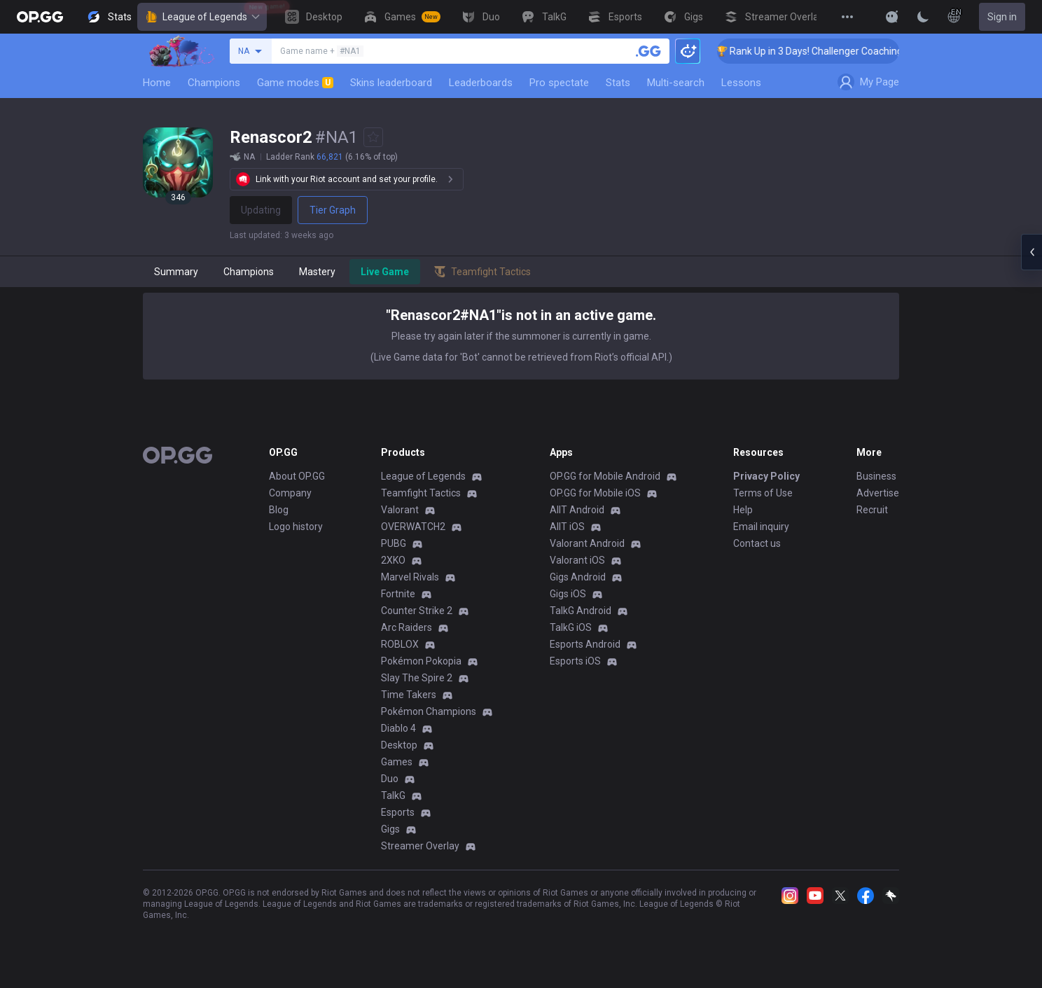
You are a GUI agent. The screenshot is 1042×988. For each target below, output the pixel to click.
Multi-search (675, 82)
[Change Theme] (923, 17)
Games (396, 761)
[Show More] (892, 17)
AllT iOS (567, 526)
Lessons (741, 82)
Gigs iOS (568, 593)
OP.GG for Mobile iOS (595, 493)
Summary (176, 271)
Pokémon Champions (428, 711)
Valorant (400, 509)
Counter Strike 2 (416, 610)
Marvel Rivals (410, 577)
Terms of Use (763, 493)
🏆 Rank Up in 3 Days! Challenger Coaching (821, 51)
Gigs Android (578, 577)
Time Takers (408, 694)
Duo (389, 778)
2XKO (393, 560)
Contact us (757, 543)
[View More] (847, 17)
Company (290, 493)
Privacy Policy (766, 476)
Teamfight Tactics (421, 493)
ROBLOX (400, 644)
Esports (398, 812)
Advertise (877, 493)
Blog (279, 509)
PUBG (393, 543)
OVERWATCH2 (413, 526)
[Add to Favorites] (373, 137)
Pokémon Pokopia (421, 661)
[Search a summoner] (648, 51)
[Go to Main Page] (40, 17)
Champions (214, 82)
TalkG (393, 795)
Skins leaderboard (391, 82)
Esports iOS (575, 661)
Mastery (317, 271)
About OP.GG (297, 476)
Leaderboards (481, 82)
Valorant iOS (577, 560)
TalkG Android (580, 610)
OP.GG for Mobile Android (605, 476)
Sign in (1002, 16)
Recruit (872, 509)
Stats (618, 82)
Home (157, 82)
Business (876, 476)
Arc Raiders (406, 627)
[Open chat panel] (1031, 252)
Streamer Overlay (420, 845)
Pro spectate (559, 82)
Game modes (295, 82)
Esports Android (585, 644)
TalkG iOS (571, 627)
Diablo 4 (398, 728)
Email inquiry (761, 526)
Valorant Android (587, 543)
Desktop (399, 745)
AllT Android (577, 509)
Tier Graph (333, 210)
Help (743, 509)
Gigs (390, 829)
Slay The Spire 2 (416, 677)
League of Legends (202, 16)
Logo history (296, 526)
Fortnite (398, 593)
